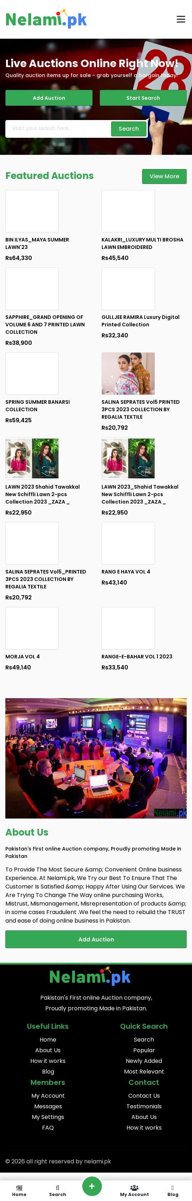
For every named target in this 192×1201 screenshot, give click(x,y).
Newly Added (144, 1061)
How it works (48, 1061)
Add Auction (49, 98)
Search (144, 1040)
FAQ (48, 1128)
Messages (48, 1106)
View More (164, 176)
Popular (144, 1050)
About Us (48, 1050)
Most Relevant (144, 1071)
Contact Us (144, 1096)
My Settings (48, 1117)
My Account (48, 1096)
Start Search (143, 98)
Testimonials (144, 1106)
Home (48, 1040)
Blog (48, 1071)
